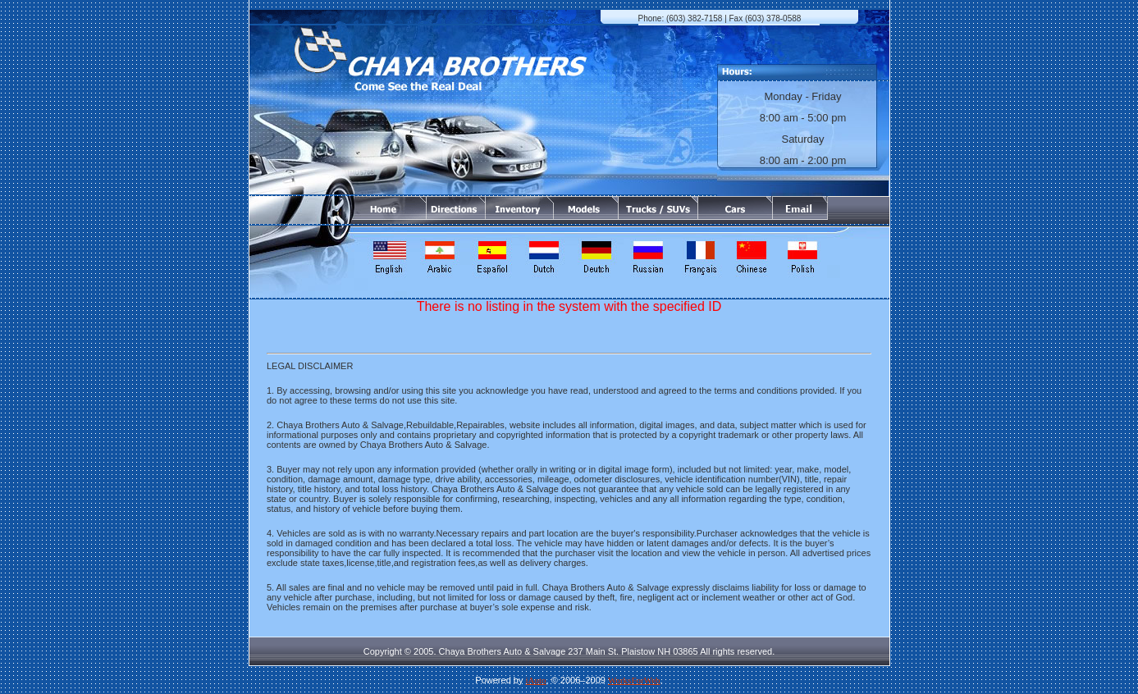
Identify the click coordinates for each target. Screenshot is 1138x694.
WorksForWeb (634, 680)
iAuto (536, 680)
